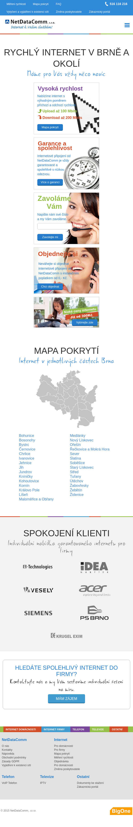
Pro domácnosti (63, 746)
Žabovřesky (79, 485)
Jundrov (25, 472)
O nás (5, 746)
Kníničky (26, 476)
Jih (21, 467)
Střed (74, 472)
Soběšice (77, 463)
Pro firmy (59, 749)
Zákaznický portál (99, 11)
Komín (24, 485)
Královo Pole (29, 490)
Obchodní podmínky (14, 757)
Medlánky (77, 436)
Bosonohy (27, 440)
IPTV (43, 783)
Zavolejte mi (50, 237)
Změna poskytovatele (69, 11)
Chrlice (24, 454)
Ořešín (75, 445)
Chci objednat (50, 286)
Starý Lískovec (82, 467)
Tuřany (75, 476)
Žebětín (76, 490)
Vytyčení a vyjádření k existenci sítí (28, 11)
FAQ (58, 4)
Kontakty (7, 749)
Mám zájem (66, 699)
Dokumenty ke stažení (90, 783)
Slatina (75, 458)
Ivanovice (26, 458)
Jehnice (25, 463)
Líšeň (23, 495)
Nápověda (8, 753)
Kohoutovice (29, 481)
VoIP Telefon (9, 783)
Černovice (27, 449)
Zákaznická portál (87, 786)
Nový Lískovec (81, 440)
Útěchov (76, 481)
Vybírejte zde (84, 322)
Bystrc (24, 445)
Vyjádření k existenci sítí (16, 765)
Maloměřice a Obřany (36, 499)
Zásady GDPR (10, 761)
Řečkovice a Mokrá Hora (89, 449)
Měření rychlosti (16, 4)
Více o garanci (50, 182)
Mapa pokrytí (41, 4)
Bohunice (26, 436)
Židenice (76, 495)
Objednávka (61, 761)
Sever (74, 454)
